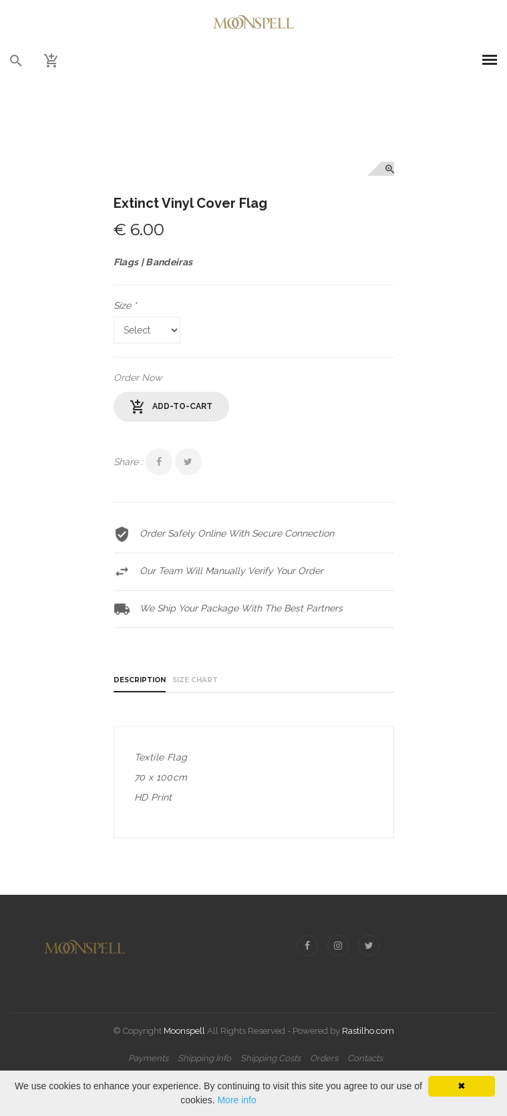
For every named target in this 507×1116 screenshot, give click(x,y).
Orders (324, 1058)
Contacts (365, 1058)
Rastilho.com (368, 1031)
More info (236, 1100)
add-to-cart (171, 407)
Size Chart (195, 680)
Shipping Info (204, 1058)
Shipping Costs (270, 1058)
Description (140, 680)
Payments (148, 1058)
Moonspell (184, 1031)
